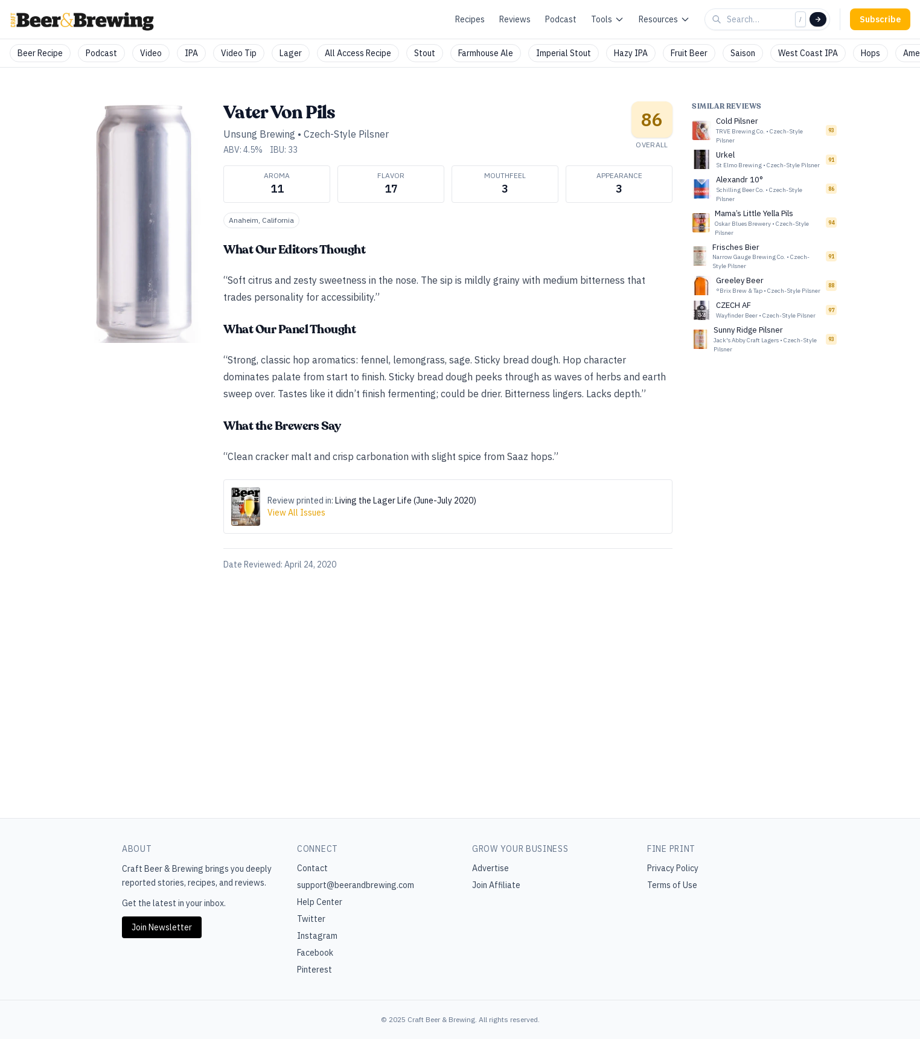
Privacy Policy (672, 868)
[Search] (818, 19)
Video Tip (239, 53)
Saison (742, 53)
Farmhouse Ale (485, 53)
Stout (424, 53)
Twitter (311, 918)
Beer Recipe (40, 53)
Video (151, 53)
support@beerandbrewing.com (355, 885)
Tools (607, 19)
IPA (191, 53)
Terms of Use (672, 885)
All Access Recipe (358, 53)
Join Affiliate (496, 885)
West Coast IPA (808, 53)
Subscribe (880, 19)
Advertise (490, 868)
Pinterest (314, 969)
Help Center (319, 902)
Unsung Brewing (259, 134)
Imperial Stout (563, 53)
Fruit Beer (689, 53)
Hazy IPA (631, 53)
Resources (664, 19)
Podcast (561, 19)
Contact (312, 868)
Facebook (315, 952)
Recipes (470, 19)
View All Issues (296, 512)
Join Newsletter (162, 927)
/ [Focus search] (800, 19)
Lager (291, 53)
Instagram (317, 935)
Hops (870, 53)
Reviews (515, 19)
